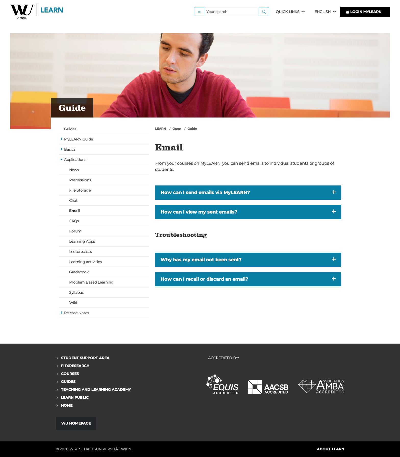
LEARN (160, 129)
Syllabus (76, 292)
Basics (70, 149)
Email (74, 210)
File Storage (80, 190)
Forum (75, 231)
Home (66, 405)
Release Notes (76, 313)
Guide (192, 129)
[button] (248, 192)
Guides (70, 129)
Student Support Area (85, 358)
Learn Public (75, 397)
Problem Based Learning (91, 282)
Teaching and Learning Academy (96, 389)
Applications (75, 159)
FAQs (74, 221)
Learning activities (85, 262)
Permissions (80, 180)
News (74, 170)
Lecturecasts (80, 251)
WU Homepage (76, 423)
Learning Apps (82, 241)
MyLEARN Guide (78, 139)
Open (176, 129)
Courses (70, 373)
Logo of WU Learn (37, 18)
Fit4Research (75, 366)
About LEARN (330, 449)
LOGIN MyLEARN (363, 18)
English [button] (323, 18)
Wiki (73, 302)
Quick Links (287, 18)
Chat (73, 200)
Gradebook (79, 272)
